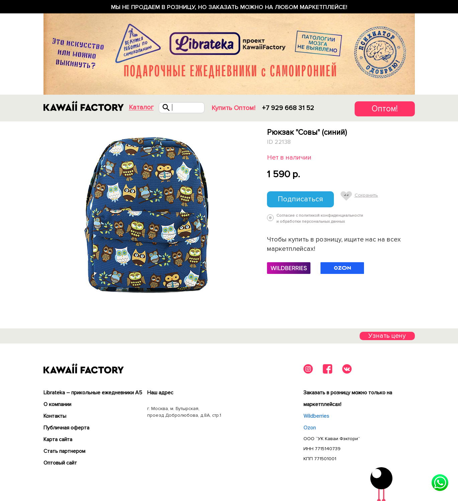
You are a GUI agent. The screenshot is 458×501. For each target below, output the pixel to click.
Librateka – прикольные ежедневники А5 (92, 392)
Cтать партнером (64, 451)
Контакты (54, 416)
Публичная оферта (66, 427)
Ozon (309, 427)
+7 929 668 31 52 (288, 108)
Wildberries (316, 416)
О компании (57, 404)
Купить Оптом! (233, 108)
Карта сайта (57, 439)
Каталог (141, 107)
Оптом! (385, 109)
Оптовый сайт (60, 463)
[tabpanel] (148, 213)
